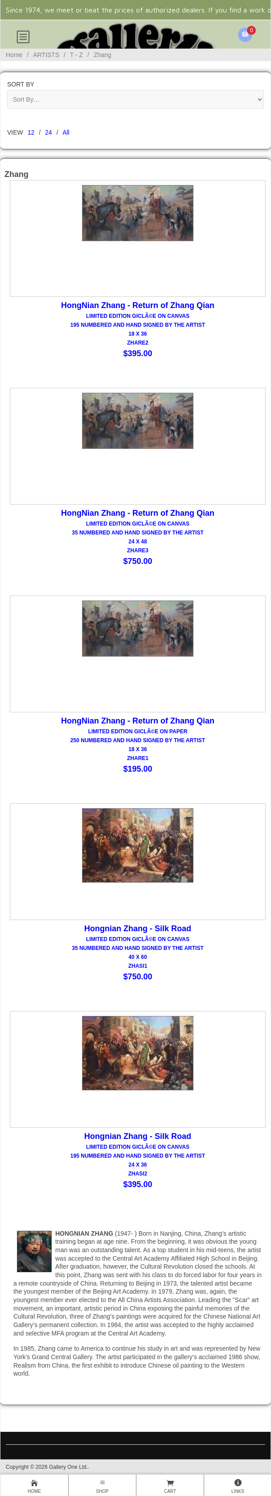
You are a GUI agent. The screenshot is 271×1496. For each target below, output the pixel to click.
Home (14, 54)
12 (31, 132)
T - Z (76, 54)
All (66, 132)
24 (48, 132)
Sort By (20, 84)
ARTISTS (46, 54)
